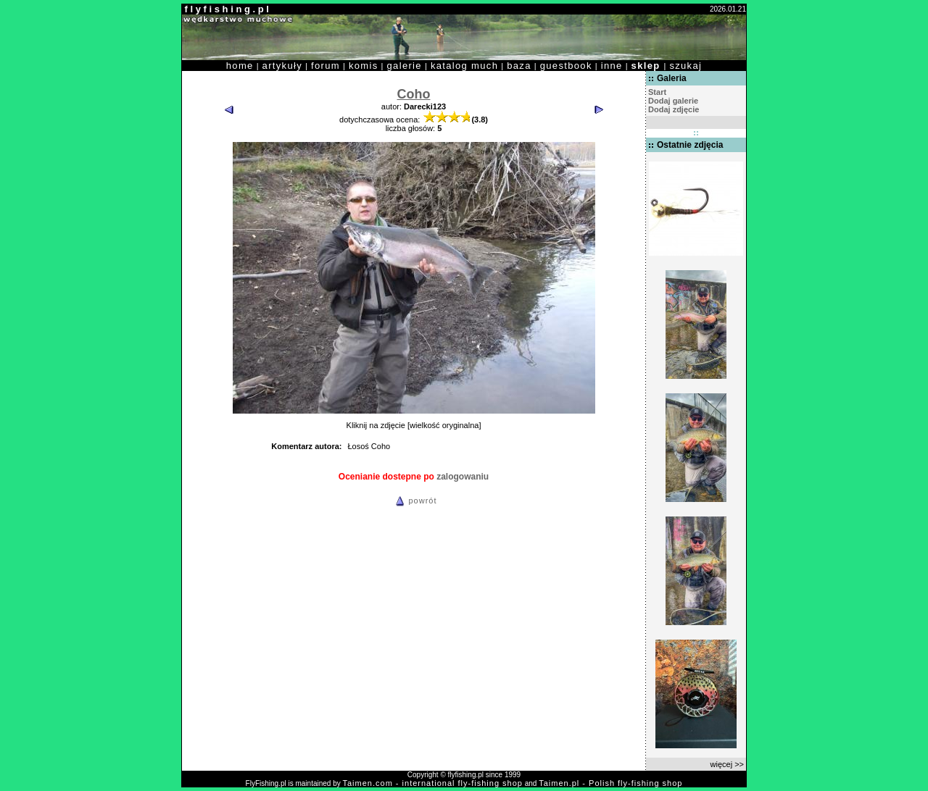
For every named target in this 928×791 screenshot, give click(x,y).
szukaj (685, 65)
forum (325, 65)
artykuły (282, 65)
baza (519, 65)
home (240, 65)
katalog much (464, 65)
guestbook (566, 65)
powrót (414, 500)
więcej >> (727, 764)
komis (363, 65)
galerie (404, 65)
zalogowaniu (462, 477)
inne (612, 65)
